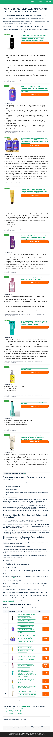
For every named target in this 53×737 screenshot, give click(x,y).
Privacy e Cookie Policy (32, 733)
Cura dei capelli (9, 6)
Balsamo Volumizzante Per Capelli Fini (15, 708)
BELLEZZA (34, 2)
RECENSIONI (49, 1)
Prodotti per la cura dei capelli (20, 6)
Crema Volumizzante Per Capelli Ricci (14, 713)
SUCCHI (42, 2)
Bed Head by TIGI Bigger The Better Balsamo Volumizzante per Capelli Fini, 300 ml (27, 681)
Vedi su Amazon (34, 43)
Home (4, 6)
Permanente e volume (31, 6)
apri (24, 473)
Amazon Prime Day (13, 577)
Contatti (37, 733)
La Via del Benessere (8, 2)
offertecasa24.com (19, 734)
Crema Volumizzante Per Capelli (13, 712)
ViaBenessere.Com (17, 733)
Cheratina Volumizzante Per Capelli (14, 710)
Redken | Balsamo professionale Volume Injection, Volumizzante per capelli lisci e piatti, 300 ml (26, 665)
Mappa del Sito (41, 733)
